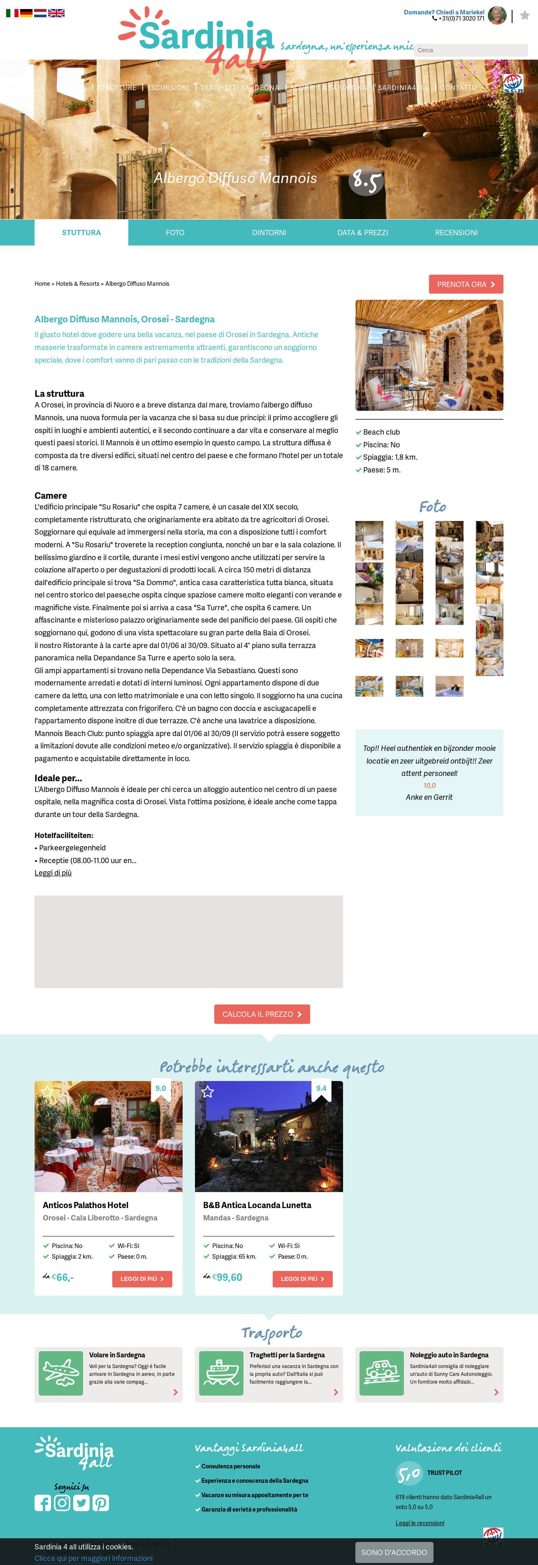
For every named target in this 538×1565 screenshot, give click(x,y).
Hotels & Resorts (78, 283)
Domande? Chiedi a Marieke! (444, 11)
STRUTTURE (117, 87)
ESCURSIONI (168, 87)
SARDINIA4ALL (403, 87)
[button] (188, 934)
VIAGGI (73, 87)
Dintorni (269, 232)
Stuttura (81, 232)
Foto (175, 232)
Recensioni (456, 232)
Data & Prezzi (362, 232)
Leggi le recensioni (420, 1523)
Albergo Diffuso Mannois (137, 283)
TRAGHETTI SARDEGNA (240, 87)
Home (42, 283)
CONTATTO (458, 87)
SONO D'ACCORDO (394, 1552)
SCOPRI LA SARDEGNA (328, 87)
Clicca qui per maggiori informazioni (94, 1558)
